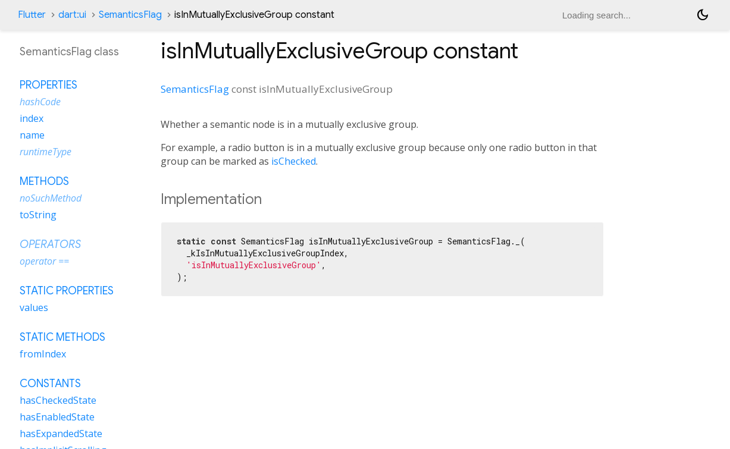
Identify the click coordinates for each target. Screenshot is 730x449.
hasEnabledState (57, 416)
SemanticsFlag (130, 15)
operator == (44, 261)
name (32, 135)
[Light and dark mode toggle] (702, 14)
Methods (44, 181)
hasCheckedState (58, 400)
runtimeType (45, 151)
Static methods (62, 337)
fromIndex (43, 353)
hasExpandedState (61, 433)
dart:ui (72, 15)
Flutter (32, 15)
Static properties (67, 290)
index (31, 118)
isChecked (293, 161)
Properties (48, 85)
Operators (50, 244)
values (34, 307)
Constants (50, 383)
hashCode (40, 101)
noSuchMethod (51, 198)
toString (38, 214)
